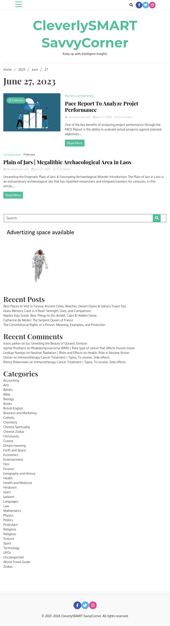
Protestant (10, 525)
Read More (74, 143)
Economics (10, 455)
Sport (7, 543)
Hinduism (10, 487)
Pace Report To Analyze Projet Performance (101, 106)
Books (7, 404)
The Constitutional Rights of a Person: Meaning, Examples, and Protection (54, 325)
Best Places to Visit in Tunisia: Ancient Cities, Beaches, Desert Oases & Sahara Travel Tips (64, 306)
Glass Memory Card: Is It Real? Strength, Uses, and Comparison (47, 311)
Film (6, 464)
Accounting (11, 380)
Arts (6, 385)
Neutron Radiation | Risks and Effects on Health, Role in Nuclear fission (80, 353)
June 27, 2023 (103, 117)
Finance (8, 469)
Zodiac (8, 566)
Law (6, 506)
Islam (7, 492)
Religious (9, 534)
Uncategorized (12, 154)
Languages (10, 501)
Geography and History (19, 473)
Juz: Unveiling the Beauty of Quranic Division (56, 343)
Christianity (11, 436)
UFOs (7, 552)
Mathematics (12, 511)
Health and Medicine (17, 483)
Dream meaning (14, 445)
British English (13, 408)
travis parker (12, 343)
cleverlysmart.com (78, 117)
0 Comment (125, 117)
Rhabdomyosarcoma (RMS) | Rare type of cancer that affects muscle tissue (83, 348)
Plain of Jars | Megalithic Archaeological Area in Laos (67, 162)
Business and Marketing (79, 96)
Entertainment (13, 459)
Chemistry (10, 422)
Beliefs (8, 390)
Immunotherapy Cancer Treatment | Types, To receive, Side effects (64, 357)
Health (8, 478)
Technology (11, 548)
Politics (8, 520)
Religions (9, 529)
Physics (8, 515)
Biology (8, 399)
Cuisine (8, 441)
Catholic (9, 417)
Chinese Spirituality (16, 427)
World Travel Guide (16, 562)
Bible (6, 394)
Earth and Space (14, 450)
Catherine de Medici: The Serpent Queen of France (38, 320)
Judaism (8, 497)
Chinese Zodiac (13, 431)
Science (8, 538)
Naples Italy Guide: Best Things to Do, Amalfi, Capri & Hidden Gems (50, 315)
